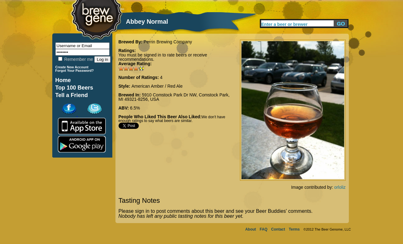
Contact (278, 229)
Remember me (75, 59)
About (250, 229)
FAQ (264, 229)
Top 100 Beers (74, 88)
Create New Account (72, 67)
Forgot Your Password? (74, 70)
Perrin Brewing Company (167, 41)
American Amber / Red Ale (157, 86)
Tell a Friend (71, 95)
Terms (294, 229)
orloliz (340, 187)
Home (63, 80)
